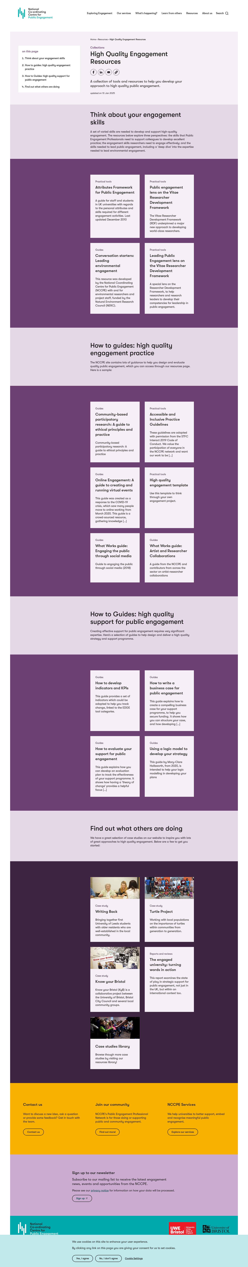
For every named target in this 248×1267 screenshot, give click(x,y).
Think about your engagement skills (45, 58)
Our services (124, 13)
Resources (192, 13)
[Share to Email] (108, 72)
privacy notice (100, 1190)
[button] (116, 72)
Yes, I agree (82, 1258)
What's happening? (146, 13)
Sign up (82, 1198)
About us (207, 13)
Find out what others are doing (42, 86)
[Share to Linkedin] (101, 72)
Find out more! (107, 1132)
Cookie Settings (134, 1258)
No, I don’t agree (108, 1258)
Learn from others (172, 13)
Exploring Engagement (99, 13)
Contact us (33, 1132)
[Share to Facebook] (93, 72)
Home (93, 39)
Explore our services (183, 1132)
